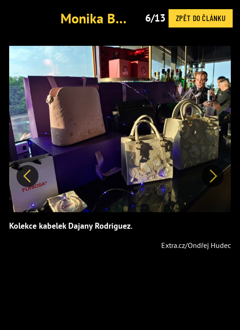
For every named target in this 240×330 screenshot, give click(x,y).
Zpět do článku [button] (200, 18)
